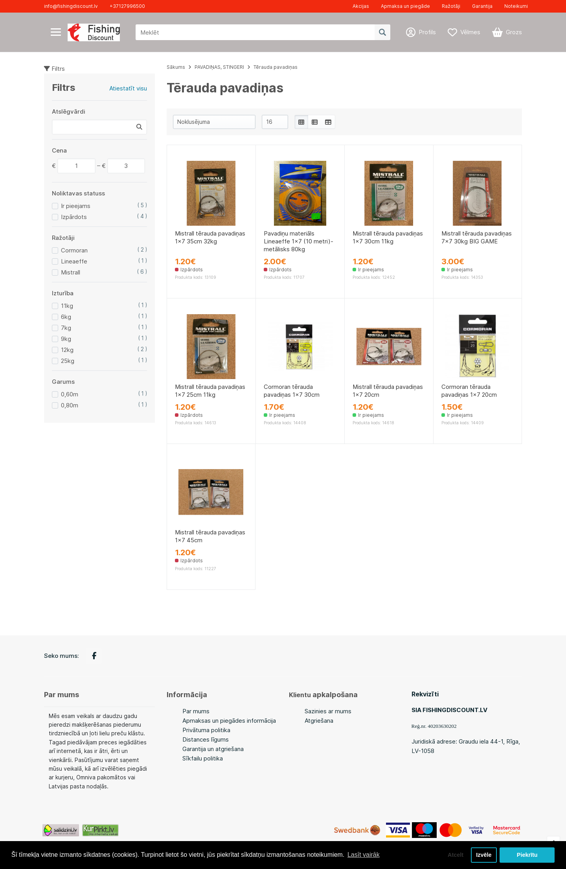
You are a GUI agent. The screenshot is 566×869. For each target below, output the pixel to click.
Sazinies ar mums (328, 711)
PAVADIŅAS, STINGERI (219, 67)
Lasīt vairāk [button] (363, 854)
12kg (67, 349)
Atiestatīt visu (128, 88)
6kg (66, 316)
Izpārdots (74, 217)
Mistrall (70, 272)
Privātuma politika (206, 730)
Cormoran (74, 250)
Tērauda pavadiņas (276, 67)
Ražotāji (451, 6)
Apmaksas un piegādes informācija (229, 720)
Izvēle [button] (483, 855)
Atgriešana (319, 720)
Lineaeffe (74, 261)
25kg (67, 361)
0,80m (69, 405)
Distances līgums (205, 739)
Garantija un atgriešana (213, 749)
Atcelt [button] (455, 855)
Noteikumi (516, 6)
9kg (66, 338)
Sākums (176, 67)
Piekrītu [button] (527, 855)
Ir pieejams (75, 206)
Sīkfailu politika (202, 758)
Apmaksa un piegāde (405, 6)
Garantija (482, 6)
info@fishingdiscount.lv (71, 6)
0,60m (69, 394)
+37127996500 (127, 6)
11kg (67, 305)
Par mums (195, 711)
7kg (66, 327)
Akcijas (361, 6)
